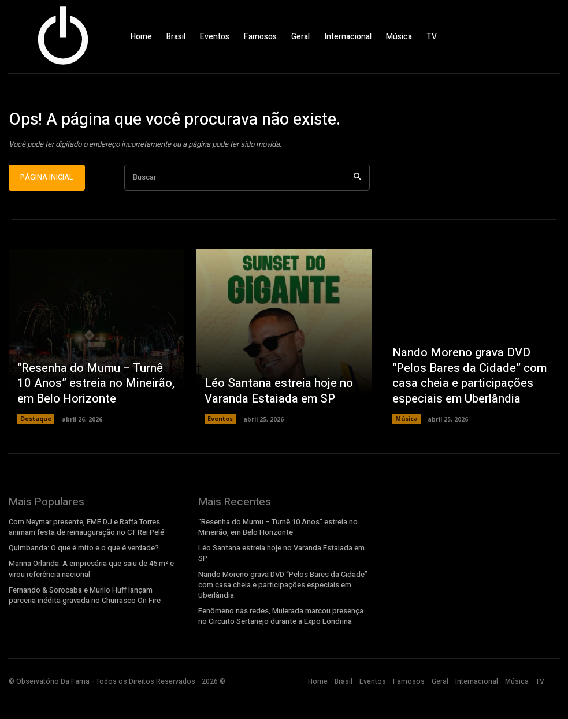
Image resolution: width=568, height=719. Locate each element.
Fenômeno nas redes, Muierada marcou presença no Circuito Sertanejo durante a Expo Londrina (279, 642)
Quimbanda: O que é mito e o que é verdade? (81, 577)
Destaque (35, 449)
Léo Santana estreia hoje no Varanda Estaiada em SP (270, 422)
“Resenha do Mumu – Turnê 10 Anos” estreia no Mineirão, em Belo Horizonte (89, 416)
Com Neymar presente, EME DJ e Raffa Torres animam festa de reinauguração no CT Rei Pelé (85, 557)
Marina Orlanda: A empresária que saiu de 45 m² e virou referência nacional (90, 598)
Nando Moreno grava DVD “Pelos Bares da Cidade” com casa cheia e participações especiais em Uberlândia (470, 410)
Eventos (220, 449)
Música (406, 449)
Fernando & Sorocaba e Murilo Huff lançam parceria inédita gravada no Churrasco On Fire (93, 623)
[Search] (357, 208)
